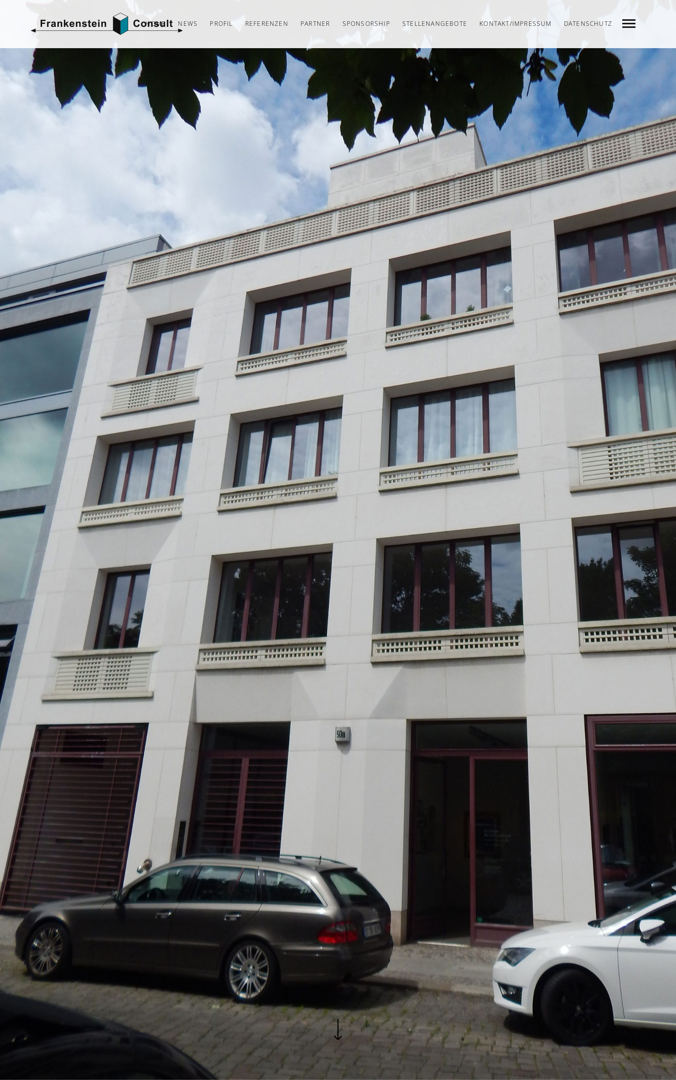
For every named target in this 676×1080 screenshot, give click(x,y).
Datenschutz (588, 23)
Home (155, 23)
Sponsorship (366, 23)
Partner (315, 23)
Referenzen (266, 23)
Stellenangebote (434, 23)
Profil (221, 23)
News (188, 23)
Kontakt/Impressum (515, 23)
